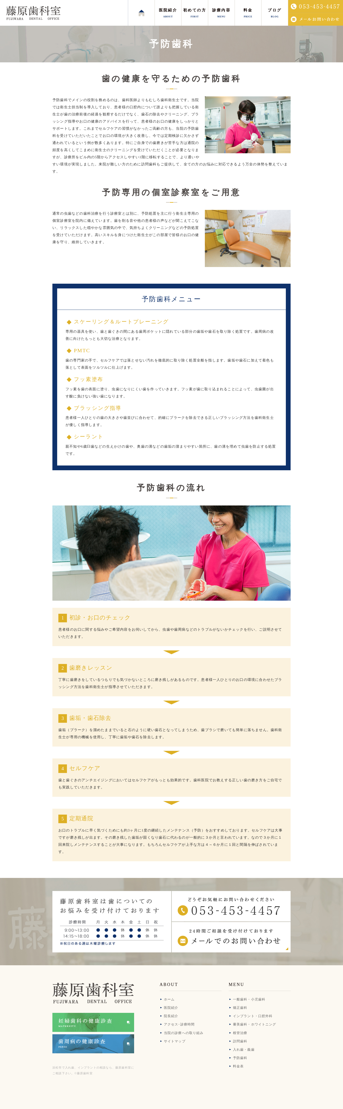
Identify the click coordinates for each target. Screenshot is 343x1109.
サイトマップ (175, 1041)
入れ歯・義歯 (244, 1049)
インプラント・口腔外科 (252, 1016)
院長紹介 (171, 1016)
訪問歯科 (240, 1041)
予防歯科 (240, 1058)
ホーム (169, 999)
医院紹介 (171, 1008)
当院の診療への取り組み (183, 1033)
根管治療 (240, 1033)
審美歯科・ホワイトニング (254, 1024)
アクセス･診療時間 (179, 1024)
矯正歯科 (240, 1008)
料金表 (238, 1066)
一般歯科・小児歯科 (249, 999)
